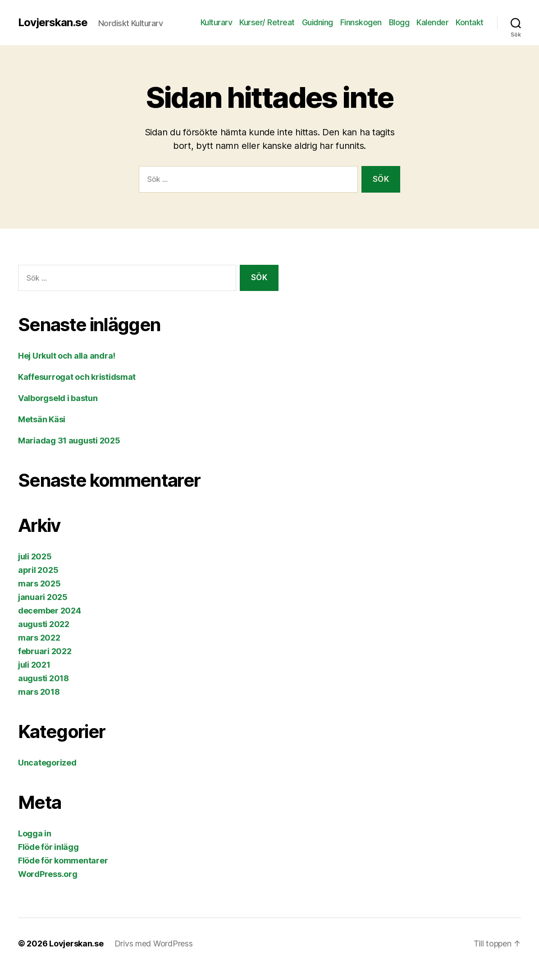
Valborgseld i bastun (58, 398)
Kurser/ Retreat (267, 22)
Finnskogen (361, 22)
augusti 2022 (43, 624)
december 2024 (49, 610)
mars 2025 (39, 583)
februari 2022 (45, 651)
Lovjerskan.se (52, 22)
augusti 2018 (43, 678)
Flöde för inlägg (48, 847)
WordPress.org (48, 874)
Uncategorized (47, 762)
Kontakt (470, 22)
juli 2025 (35, 556)
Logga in (34, 833)
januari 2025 (43, 597)
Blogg (399, 22)
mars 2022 (39, 637)
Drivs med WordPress (153, 943)
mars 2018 (39, 692)
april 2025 (38, 570)
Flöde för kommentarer (63, 860)
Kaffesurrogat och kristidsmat (77, 377)
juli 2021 (34, 664)
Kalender (432, 22)
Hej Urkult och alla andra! (66, 355)
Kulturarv (217, 22)
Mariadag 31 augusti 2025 (69, 440)
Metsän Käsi (41, 419)
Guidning (317, 22)
